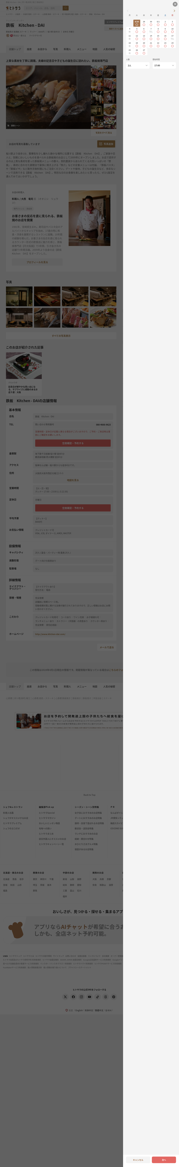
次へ (164, 1159)
